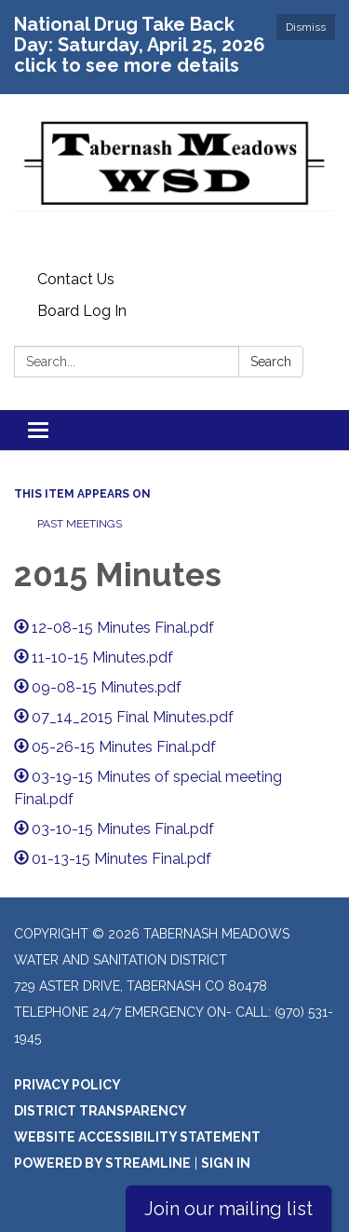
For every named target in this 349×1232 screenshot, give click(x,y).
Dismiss (306, 27)
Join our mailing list (228, 1209)
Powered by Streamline (102, 1163)
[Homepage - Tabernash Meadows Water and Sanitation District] (174, 179)
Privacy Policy (67, 1084)
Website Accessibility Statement (137, 1136)
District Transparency (100, 1110)
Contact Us (75, 279)
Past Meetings (79, 523)
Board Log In (82, 311)
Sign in (225, 1163)
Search (270, 361)
